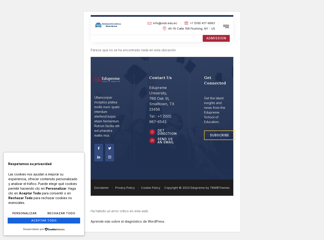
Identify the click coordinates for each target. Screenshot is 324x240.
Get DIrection (168, 132)
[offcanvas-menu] (226, 26)
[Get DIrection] (152, 132)
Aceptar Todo (43, 221)
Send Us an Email (166, 141)
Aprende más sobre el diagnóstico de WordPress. (128, 222)
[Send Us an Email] (152, 141)
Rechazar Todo (61, 214)
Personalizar (24, 214)
